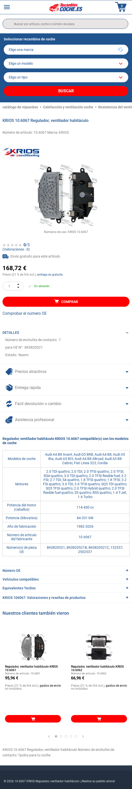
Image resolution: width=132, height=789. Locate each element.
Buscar (66, 91)
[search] (65, 24)
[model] (66, 63)
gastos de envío (50, 685)
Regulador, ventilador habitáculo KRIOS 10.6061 (31, 668)
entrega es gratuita (50, 274)
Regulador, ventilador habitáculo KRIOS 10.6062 (97, 668)
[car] (66, 77)
